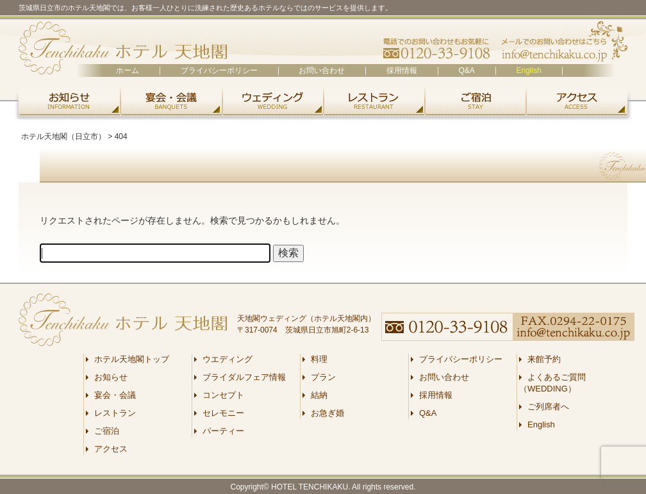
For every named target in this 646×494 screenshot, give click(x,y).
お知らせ (67, 101)
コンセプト (223, 395)
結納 (319, 395)
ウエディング (272, 101)
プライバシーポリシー (219, 70)
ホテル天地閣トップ (131, 359)
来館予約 (544, 359)
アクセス (579, 101)
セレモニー (223, 413)
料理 (319, 359)
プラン (323, 377)
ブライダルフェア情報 (244, 377)
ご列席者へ (548, 406)
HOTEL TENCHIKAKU (309, 486)
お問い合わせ (322, 70)
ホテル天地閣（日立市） (123, 48)
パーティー (223, 431)
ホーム (127, 70)
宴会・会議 (171, 101)
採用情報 (401, 70)
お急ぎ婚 (327, 413)
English (528, 70)
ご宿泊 (475, 101)
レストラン (373, 101)
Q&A (467, 70)
